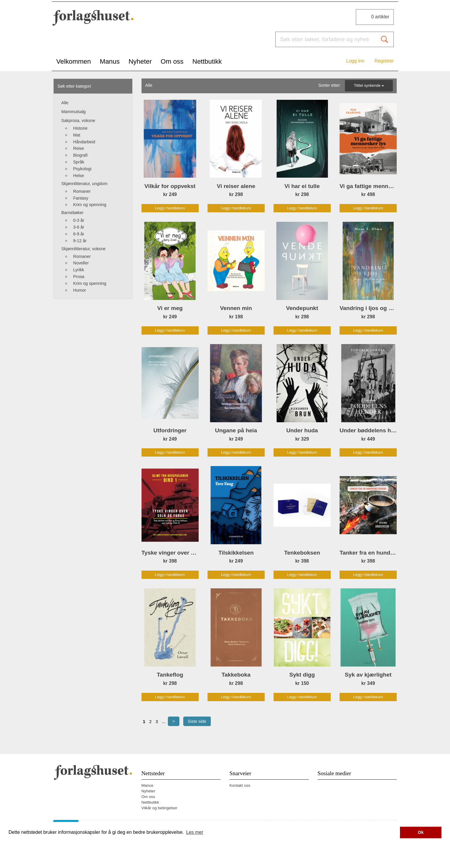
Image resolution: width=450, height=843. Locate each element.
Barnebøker (72, 212)
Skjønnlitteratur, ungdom (84, 183)
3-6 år (78, 227)
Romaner (82, 191)
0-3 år (78, 220)
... (163, 721)
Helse (78, 175)
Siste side (197, 721)
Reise (78, 148)
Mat (76, 135)
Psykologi (82, 168)
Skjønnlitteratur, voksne (83, 248)
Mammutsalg (73, 111)
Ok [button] (421, 832)
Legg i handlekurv (170, 208)
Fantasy (80, 198)
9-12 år (80, 240)
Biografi (80, 155)
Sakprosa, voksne (78, 120)
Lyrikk (78, 269)
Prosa (78, 276)
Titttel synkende (369, 85)
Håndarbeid (84, 141)
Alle (64, 102)
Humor (79, 290)
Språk (78, 162)
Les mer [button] (194, 832)
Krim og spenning (89, 204)
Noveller (81, 263)
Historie (80, 128)
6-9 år (78, 234)
